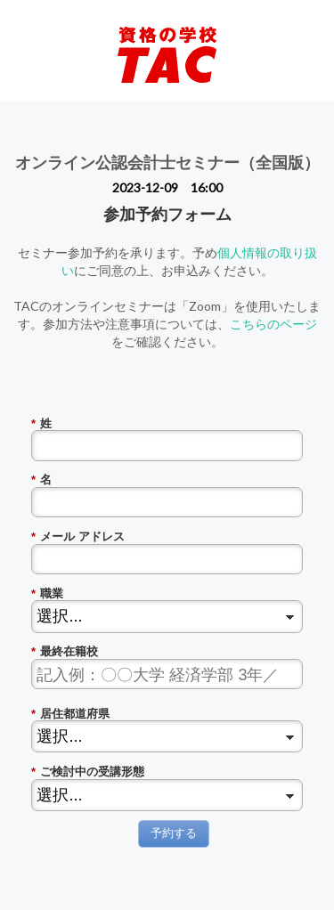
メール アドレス (78, 537)
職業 (47, 594)
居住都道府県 (70, 714)
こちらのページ (273, 323)
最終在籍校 (64, 652)
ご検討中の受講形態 (87, 772)
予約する (174, 833)
